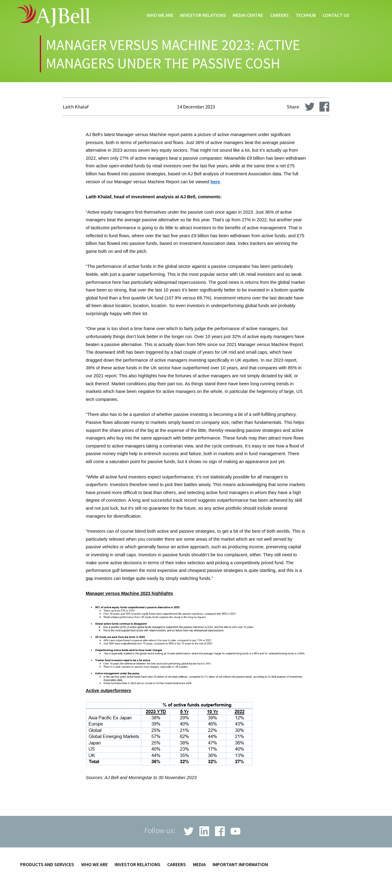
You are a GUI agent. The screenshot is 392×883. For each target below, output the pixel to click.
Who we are (160, 15)
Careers (279, 15)
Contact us (335, 15)
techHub (306, 15)
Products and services (47, 864)
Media (199, 864)
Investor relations (203, 15)
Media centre (248, 15)
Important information (240, 864)
